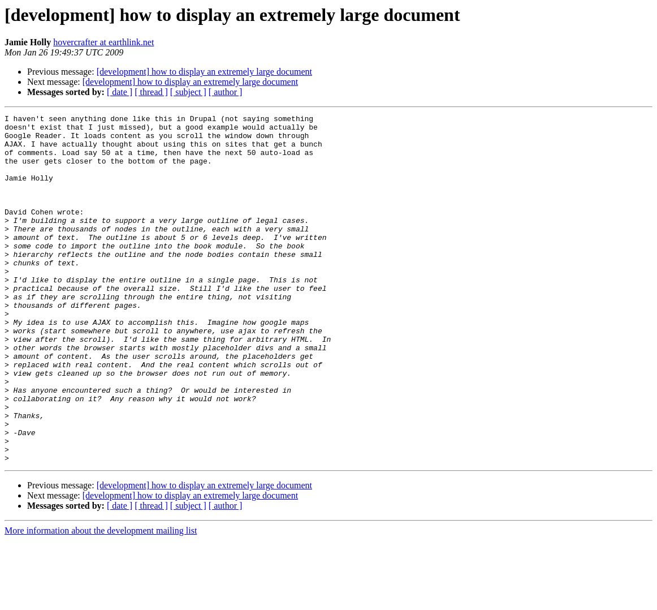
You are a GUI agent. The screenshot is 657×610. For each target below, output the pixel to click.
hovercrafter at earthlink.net (103, 42)
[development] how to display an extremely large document (204, 71)
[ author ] (226, 92)
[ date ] (119, 92)
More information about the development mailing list (101, 600)
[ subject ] (188, 92)
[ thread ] (151, 92)
